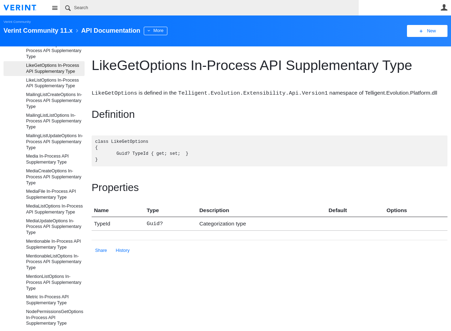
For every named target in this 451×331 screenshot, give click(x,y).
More (158, 30)
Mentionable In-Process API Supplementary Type (53, 244)
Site (54, 7)
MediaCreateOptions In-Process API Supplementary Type (53, 176)
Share (101, 249)
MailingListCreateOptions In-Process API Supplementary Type (54, 100)
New (431, 30)
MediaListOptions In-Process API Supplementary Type (54, 209)
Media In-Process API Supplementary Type (47, 159)
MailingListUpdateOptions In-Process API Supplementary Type (54, 141)
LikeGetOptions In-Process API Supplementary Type (52, 68)
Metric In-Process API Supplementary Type (47, 299)
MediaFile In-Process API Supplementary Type (51, 194)
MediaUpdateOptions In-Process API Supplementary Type (53, 226)
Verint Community (17, 22)
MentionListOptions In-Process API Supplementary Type (53, 282)
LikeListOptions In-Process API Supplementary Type (52, 83)
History (123, 249)
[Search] (209, 7)
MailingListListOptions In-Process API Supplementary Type (53, 121)
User (443, 7)
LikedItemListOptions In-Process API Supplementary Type (53, 51)
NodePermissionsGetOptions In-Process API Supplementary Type (54, 317)
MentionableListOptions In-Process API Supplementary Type (53, 262)
